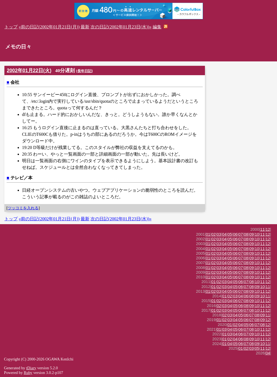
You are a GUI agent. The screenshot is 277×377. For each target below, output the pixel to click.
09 (251, 234)
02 (213, 234)
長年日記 (84, 71)
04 (224, 234)
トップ (11, 27)
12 (268, 229)
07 (240, 234)
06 (235, 234)
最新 (85, 27)
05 (229, 234)
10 (257, 234)
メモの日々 (18, 47)
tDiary (31, 368)
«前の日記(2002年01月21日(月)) (49, 27)
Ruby (28, 372)
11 (262, 229)
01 (208, 234)
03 (219, 234)
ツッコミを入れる (23, 208)
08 (246, 234)
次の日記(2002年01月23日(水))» (120, 27)
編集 (157, 27)
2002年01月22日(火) (29, 70)
